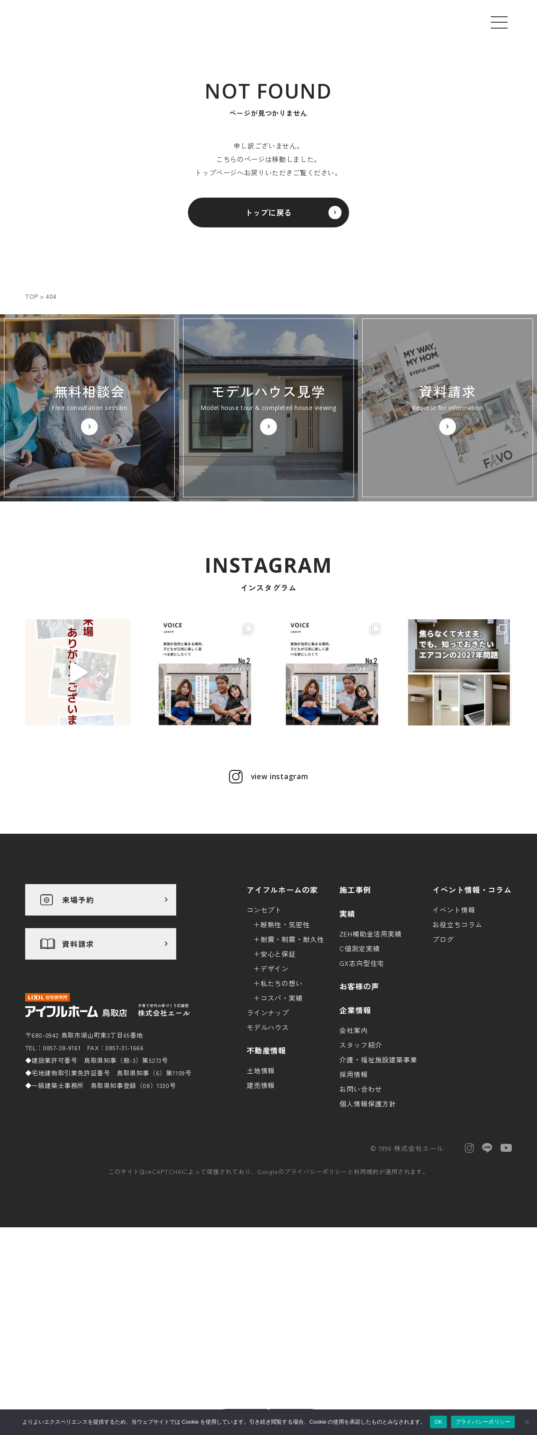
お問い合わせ (360, 1173)
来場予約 (78, 983)
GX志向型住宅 (362, 1047)
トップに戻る (268, 216)
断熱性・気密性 (285, 1008)
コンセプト (264, 994)
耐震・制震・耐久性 (293, 1023)
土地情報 (261, 1154)
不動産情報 (267, 1134)
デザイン (275, 1052)
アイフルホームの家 (282, 973)
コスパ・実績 (282, 1082)
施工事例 (355, 973)
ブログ (443, 1023)
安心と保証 (278, 1038)
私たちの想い (282, 1067)
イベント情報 (454, 994)
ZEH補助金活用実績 (370, 1017)
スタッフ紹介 (360, 1129)
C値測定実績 (359, 1032)
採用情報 (353, 1158)
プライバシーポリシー (315, 1255)
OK (438, 1422)
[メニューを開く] (499, 22)
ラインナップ (268, 1096)
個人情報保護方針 (367, 1187)
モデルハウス (268, 1111)
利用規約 (366, 1255)
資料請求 (78, 1027)
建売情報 (261, 1169)
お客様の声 (359, 1070)
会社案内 (353, 1114)
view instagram (279, 860)
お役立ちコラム (457, 1008)
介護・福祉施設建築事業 (378, 1143)
